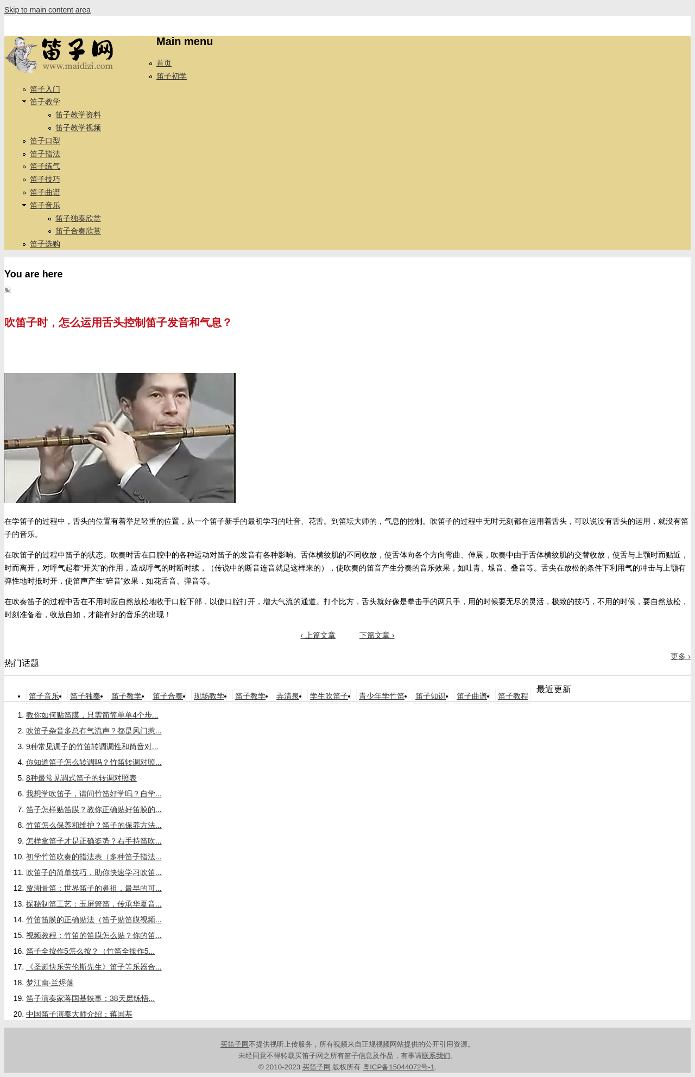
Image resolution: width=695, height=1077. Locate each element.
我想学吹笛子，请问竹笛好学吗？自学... (94, 793)
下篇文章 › (377, 635)
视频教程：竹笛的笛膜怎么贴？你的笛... (94, 935)
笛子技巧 (45, 179)
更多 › (681, 656)
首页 (164, 63)
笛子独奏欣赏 (78, 218)
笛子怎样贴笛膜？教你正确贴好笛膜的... (94, 809)
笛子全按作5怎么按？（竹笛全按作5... (90, 951)
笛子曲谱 (45, 192)
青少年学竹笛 (382, 696)
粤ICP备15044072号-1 (398, 1067)
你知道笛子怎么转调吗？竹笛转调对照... (94, 762)
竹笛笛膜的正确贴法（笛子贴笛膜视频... (94, 919)
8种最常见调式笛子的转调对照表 (81, 778)
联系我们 (436, 1055)
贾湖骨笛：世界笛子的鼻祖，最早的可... (94, 888)
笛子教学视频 (78, 127)
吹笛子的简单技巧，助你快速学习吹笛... (94, 872)
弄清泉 (287, 696)
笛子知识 (430, 696)
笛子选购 (45, 243)
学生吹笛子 (329, 696)
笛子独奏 (85, 696)
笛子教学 (45, 101)
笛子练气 (45, 166)
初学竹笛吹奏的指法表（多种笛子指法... (94, 856)
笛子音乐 (45, 205)
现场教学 (209, 696)
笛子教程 (513, 696)
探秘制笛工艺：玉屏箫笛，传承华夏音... (94, 903)
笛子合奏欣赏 (78, 230)
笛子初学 (171, 76)
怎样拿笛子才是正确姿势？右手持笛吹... (94, 841)
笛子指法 (45, 153)
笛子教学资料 (78, 114)
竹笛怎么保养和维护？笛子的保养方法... (94, 825)
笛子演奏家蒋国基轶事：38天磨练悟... (90, 998)
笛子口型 (45, 140)
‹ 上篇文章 (318, 635)
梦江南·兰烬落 (50, 982)
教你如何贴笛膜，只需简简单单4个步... (92, 715)
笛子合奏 (168, 696)
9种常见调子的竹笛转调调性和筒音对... (92, 746)
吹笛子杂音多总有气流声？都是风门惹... (94, 730)
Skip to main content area (47, 9)
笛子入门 (45, 89)
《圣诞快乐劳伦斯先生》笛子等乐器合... (94, 966)
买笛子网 (234, 1044)
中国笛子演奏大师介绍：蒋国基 (79, 1014)
